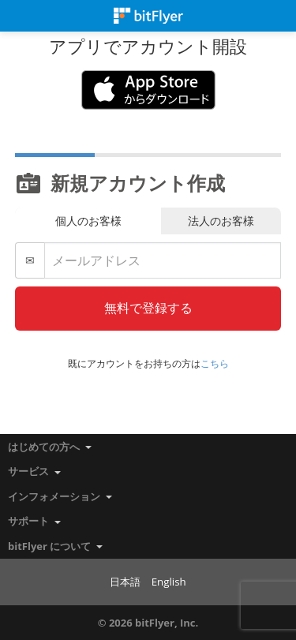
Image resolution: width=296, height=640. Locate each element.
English (169, 582)
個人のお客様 (88, 220)
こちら (214, 363)
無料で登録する (148, 307)
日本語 (125, 582)
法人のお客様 (221, 220)
